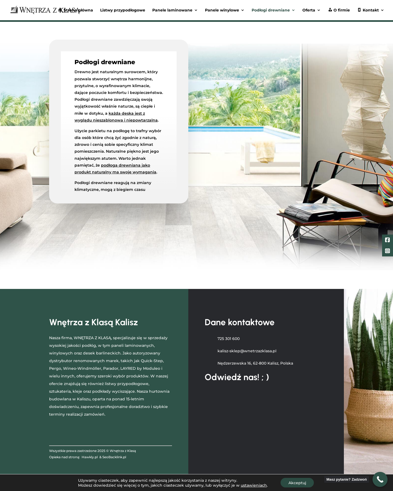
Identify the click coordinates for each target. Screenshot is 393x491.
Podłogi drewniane (271, 10)
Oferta (308, 10)
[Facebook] (387, 240)
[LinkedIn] (387, 251)
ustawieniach (253, 485)
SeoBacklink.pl (114, 457)
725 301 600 (229, 338)
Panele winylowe (222, 10)
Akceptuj (297, 482)
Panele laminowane (172, 10)
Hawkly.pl (90, 457)
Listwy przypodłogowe (122, 10)
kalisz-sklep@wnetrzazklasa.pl (247, 350)
